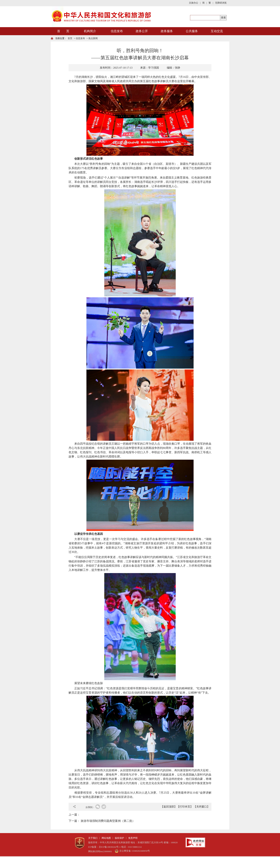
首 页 (63, 31)
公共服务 (192, 31)
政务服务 (167, 31)
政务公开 (142, 31)
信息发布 (117, 31)
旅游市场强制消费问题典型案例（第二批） (108, 820)
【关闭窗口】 (202, 806)
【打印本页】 (185, 806)
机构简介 (90, 31)
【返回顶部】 (169, 806)
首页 (70, 38)
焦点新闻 (93, 38)
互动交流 (217, 31)
